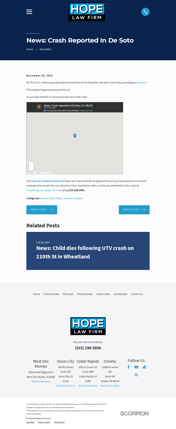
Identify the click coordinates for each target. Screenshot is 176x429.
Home (36, 294)
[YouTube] (136, 367)
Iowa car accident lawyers (46, 181)
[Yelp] (136, 375)
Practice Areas (85, 294)
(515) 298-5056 (88, 347)
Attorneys (68, 294)
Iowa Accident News (51, 198)
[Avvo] (144, 367)
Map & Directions (41, 381)
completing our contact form (42, 190)
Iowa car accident (73, 198)
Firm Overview (51, 294)
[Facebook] (128, 367)
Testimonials (120, 294)
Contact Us (137, 294)
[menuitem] (30, 422)
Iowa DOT (141, 82)
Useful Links (103, 294)
